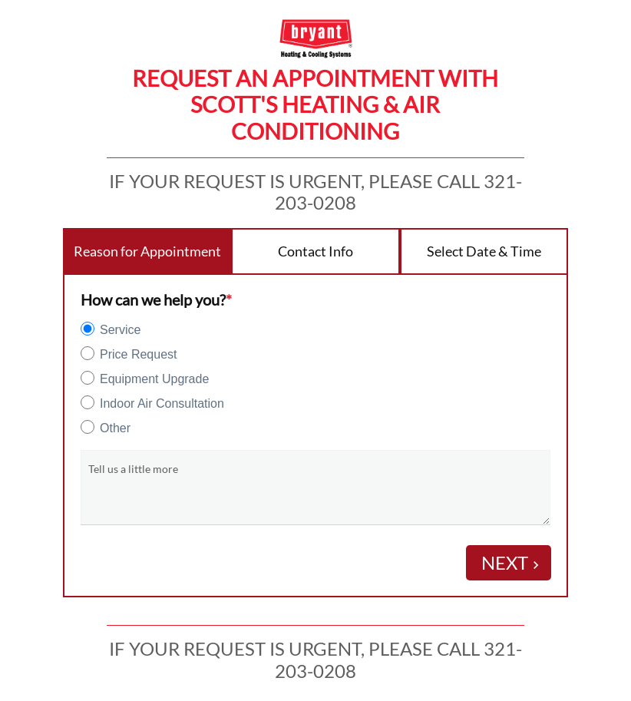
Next (512, 562)
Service (120, 329)
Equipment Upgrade (154, 378)
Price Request (138, 354)
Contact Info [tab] (315, 251)
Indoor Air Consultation (162, 403)
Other (115, 428)
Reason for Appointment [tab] (147, 251)
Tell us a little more (133, 468)
